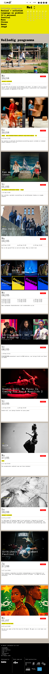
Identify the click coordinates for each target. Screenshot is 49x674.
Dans (3, 20)
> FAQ (2, 652)
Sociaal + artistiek (12, 10)
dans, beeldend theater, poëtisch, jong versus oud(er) (20, 135)
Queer (4, 24)
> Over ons (4, 651)
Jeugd (4, 26)
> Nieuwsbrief (5, 653)
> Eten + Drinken (5, 649)
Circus (4, 22)
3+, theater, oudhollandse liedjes (10, 189)
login (34, 2)
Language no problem (12, 13)
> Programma (4, 647)
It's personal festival (8, 16)
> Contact (3, 654)
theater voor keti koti (7, 623)
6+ (35, 135)
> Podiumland (4, 648)
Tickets (43, 76)
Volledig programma (11, 8)
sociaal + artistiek (7, 81)
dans (3, 460)
